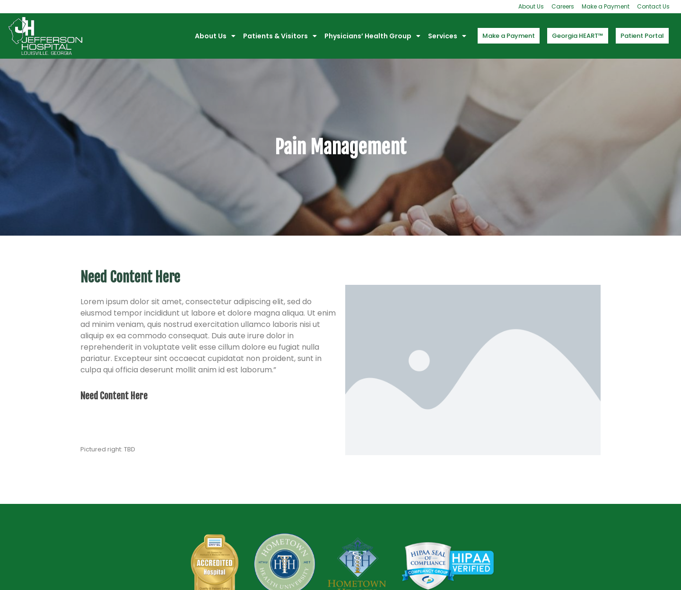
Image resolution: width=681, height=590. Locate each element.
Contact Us (653, 6)
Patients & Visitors (280, 36)
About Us (531, 6)
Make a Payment (605, 6)
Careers (562, 6)
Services (447, 36)
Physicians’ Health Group (372, 36)
